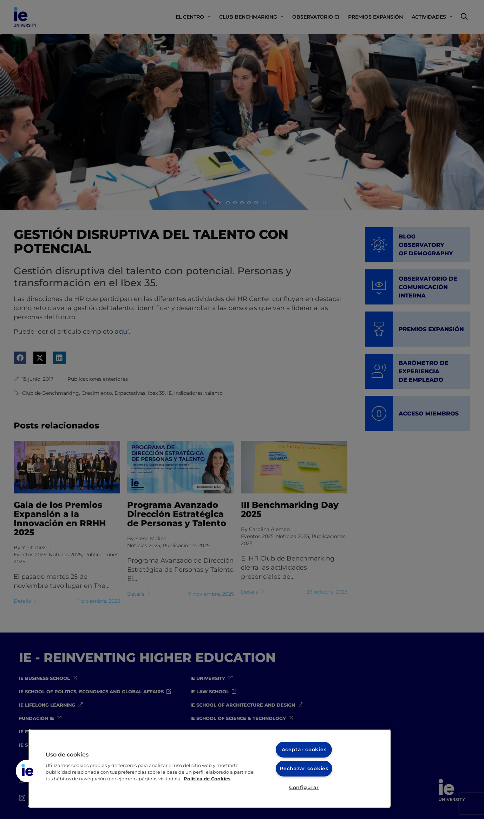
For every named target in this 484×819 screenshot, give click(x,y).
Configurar (304, 787)
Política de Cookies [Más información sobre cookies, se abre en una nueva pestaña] (207, 778)
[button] (27, 771)
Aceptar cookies (304, 749)
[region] (209, 768)
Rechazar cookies (304, 768)
